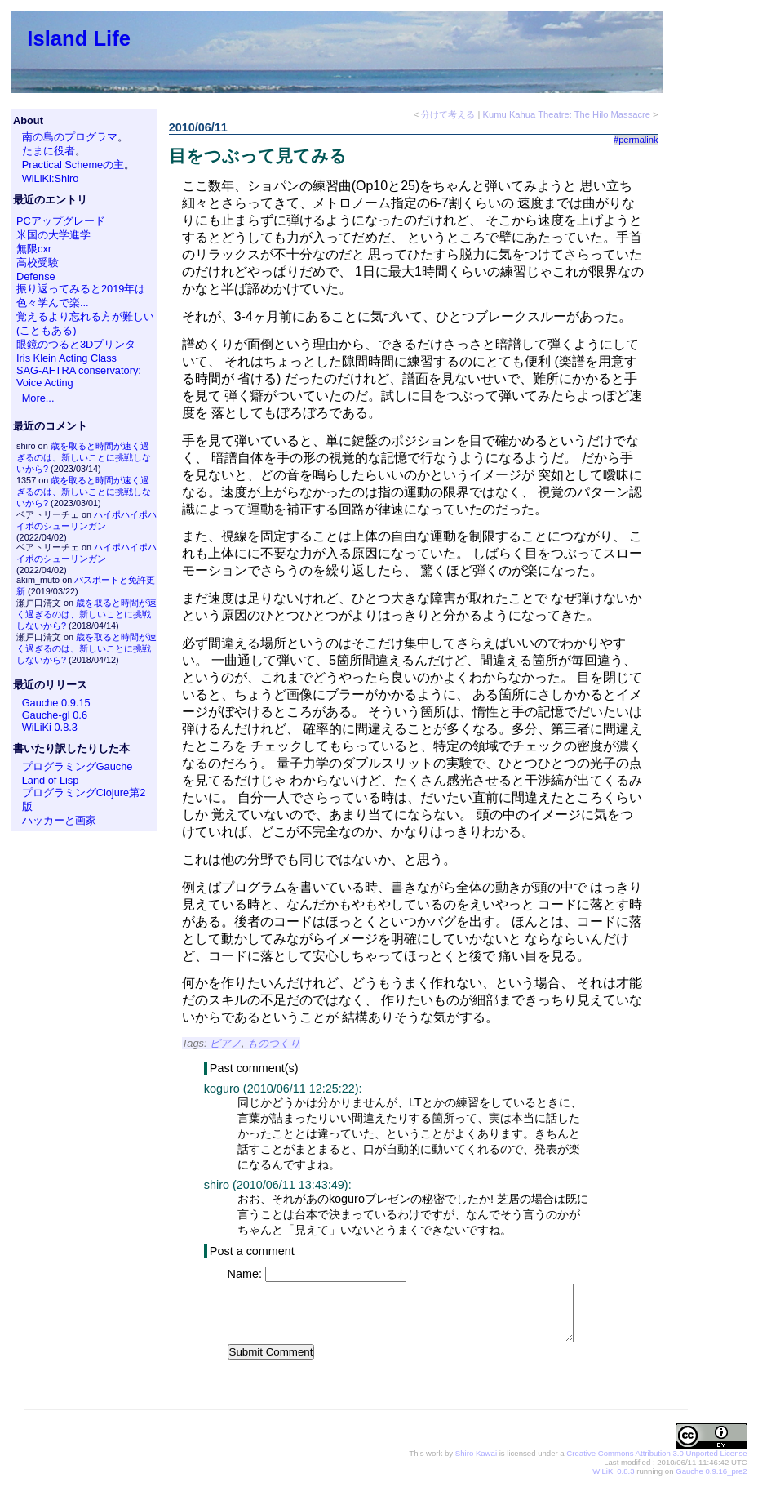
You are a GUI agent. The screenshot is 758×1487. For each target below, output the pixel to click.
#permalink (636, 140)
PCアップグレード (60, 221)
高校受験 (37, 262)
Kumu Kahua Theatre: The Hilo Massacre (566, 114)
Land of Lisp (50, 780)
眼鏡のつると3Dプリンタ (75, 344)
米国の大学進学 (53, 235)
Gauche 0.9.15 (56, 703)
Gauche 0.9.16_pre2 (711, 1471)
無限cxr (33, 249)
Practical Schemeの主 (73, 164)
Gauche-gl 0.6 (54, 715)
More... (38, 398)
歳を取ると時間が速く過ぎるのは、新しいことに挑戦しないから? (83, 457)
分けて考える (448, 114)
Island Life (79, 38)
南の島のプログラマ (69, 137)
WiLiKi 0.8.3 (50, 727)
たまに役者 (48, 151)
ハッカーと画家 (59, 820)
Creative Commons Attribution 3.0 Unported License (656, 1453)
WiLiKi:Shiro (50, 178)
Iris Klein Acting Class (66, 358)
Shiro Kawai (476, 1453)
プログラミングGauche (77, 766)
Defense (35, 276)
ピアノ (226, 1043)
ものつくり (273, 1043)
